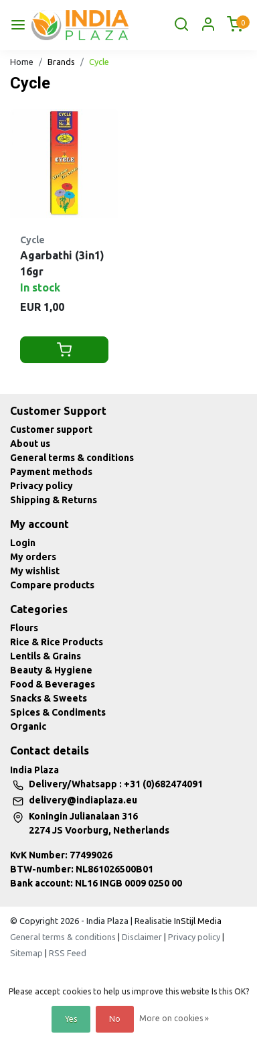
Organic (28, 726)
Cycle (99, 61)
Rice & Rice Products (56, 642)
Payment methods (51, 471)
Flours (24, 628)
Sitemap (26, 953)
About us (30, 443)
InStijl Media (197, 920)
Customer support (51, 429)
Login (22, 542)
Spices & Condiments (58, 712)
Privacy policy (41, 485)
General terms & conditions (72, 457)
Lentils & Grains (45, 656)
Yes (71, 1019)
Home (21, 61)
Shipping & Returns (53, 500)
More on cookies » (174, 1018)
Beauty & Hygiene (51, 670)
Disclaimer (142, 936)
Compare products (52, 585)
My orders (33, 556)
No (114, 1019)
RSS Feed (67, 953)
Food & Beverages (52, 684)
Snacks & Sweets (48, 698)
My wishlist (35, 571)
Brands (61, 61)
